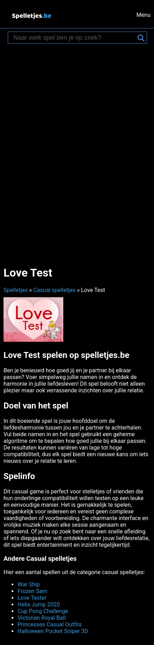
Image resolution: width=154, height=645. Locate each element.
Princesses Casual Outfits (50, 624)
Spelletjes (16, 290)
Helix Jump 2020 (39, 604)
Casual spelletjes (54, 290)
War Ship (29, 584)
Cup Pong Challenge (43, 611)
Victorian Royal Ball (42, 617)
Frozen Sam (32, 591)
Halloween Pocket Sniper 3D (53, 631)
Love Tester (32, 597)
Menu (143, 15)
